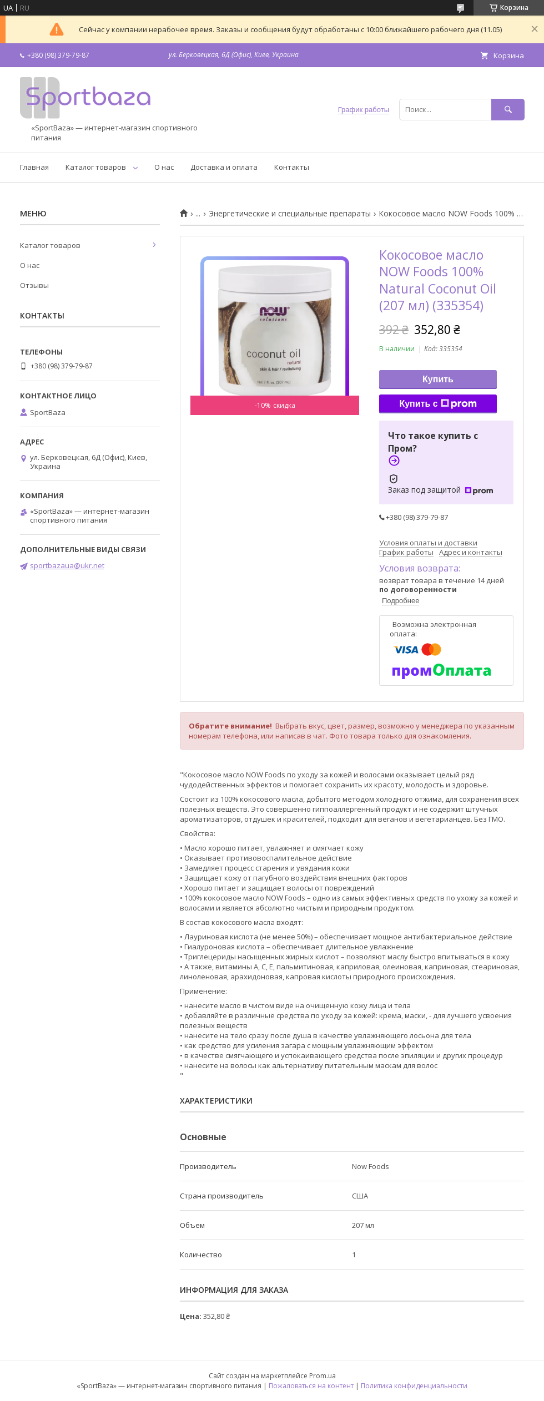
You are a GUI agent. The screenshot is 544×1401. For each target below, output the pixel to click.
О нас (164, 167)
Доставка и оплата (224, 167)
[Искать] (508, 109)
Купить (438, 379)
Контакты (291, 167)
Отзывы (34, 285)
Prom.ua (322, 1375)
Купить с (437, 404)
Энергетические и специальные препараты (290, 213)
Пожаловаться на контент (311, 1385)
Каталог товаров (96, 167)
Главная (34, 167)
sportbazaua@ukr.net (67, 565)
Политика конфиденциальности (414, 1385)
